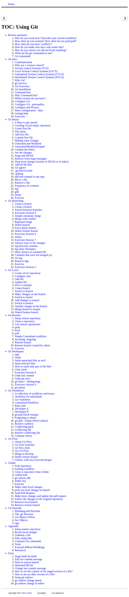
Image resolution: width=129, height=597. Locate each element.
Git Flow (13, 438)
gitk (17, 191)
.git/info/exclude (23, 170)
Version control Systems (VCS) (32, 68)
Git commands (23, 56)
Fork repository (23, 465)
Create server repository (28, 273)
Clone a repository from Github (32, 471)
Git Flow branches (25, 444)
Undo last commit (24, 375)
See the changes (23, 152)
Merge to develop (24, 453)
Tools (18, 544)
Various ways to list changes (30, 243)
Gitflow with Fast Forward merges (33, 459)
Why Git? (20, 80)
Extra (11, 553)
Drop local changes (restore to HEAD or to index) (42, 161)
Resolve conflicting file (27, 432)
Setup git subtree (24, 577)
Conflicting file (23, 429)
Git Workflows (16, 390)
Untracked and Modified (28, 143)
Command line (23, 92)
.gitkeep (19, 173)
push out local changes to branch (32, 490)
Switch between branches (28, 209)
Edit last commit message (28, 559)
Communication (23, 62)
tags (17, 354)
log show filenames (25, 249)
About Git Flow (23, 441)
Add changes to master (27, 300)
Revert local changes (26, 532)
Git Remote (14, 315)
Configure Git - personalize (29, 104)
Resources (20, 550)
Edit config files (23, 538)
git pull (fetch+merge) (26, 414)
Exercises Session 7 (25, 239)
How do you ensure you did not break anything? (41, 50)
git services (21, 83)
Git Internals (15, 508)
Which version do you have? (30, 98)
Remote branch (23, 342)
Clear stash (21, 369)
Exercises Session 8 (25, 372)
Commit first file (24, 137)
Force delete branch (25, 227)
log (16, 188)
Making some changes (27, 140)
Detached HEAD (24, 565)
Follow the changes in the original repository (39, 499)
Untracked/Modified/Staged (30, 146)
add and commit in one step (29, 176)
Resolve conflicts (24, 423)
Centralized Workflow (27, 402)
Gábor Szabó (26, 593)
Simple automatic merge (28, 215)
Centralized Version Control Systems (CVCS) (39, 74)
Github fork (21, 474)
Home (11, 4)
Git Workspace (16, 351)
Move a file (21, 179)
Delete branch (22, 224)
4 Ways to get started (26, 122)
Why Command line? (26, 95)
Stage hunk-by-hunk (26, 556)
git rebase (20, 387)
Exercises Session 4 (25, 212)
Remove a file (22, 182)
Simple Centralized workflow (31, 336)
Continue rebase (23, 435)
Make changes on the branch (30, 294)
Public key (20, 481)
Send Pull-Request (25, 493)
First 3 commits (23, 285)
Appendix (13, 526)
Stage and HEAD (24, 155)
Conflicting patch (24, 426)
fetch (17, 330)
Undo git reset (22, 378)
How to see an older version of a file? (35, 574)
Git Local (13, 270)
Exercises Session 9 (25, 384)
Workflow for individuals (28, 396)
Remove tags (22, 261)
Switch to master (24, 297)
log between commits (26, 246)
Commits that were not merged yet (33, 255)
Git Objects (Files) (25, 517)
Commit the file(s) (25, 149)
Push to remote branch (27, 562)
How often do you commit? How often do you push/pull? (45, 41)
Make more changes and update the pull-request (40, 496)
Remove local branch (26, 502)
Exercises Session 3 (25, 267)
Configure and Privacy (27, 107)
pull (17, 333)
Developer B (21, 411)
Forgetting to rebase (25, 417)
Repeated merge (23, 221)
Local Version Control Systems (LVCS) (36, 71)
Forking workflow (24, 468)
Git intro (12, 59)
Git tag (18, 258)
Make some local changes (28, 487)
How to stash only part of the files (33, 366)
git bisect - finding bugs (27, 381)
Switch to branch (24, 291)
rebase (18, 236)
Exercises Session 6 (25, 233)
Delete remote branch (26, 230)
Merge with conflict (25, 218)
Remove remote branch (27, 505)
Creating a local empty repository (33, 125)
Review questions (17, 35)
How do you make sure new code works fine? (39, 47)
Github (11, 462)
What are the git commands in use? (34, 53)
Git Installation (23, 89)
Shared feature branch (26, 312)
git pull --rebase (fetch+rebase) (31, 420)
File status (20, 131)
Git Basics (13, 119)
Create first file (23, 128)
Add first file (22, 134)
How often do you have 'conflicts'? (33, 44)
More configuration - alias (29, 110)
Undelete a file (23, 535)
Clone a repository (25, 321)
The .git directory (24, 514)
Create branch (22, 288)
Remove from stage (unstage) (31, 158)
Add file (19, 279)
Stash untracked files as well (30, 360)
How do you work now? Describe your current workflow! (46, 38)
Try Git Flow (22, 450)
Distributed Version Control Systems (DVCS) (39, 77)
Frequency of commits (27, 185)
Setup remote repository (28, 318)
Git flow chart (22, 447)
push (17, 327)
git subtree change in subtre (29, 583)
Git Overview (22, 86)
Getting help (21, 113)
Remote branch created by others (32, 345)
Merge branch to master (27, 309)
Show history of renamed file (30, 252)
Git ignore (20, 167)
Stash (18, 357)
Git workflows (22, 399)
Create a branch (23, 203)
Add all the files (23, 164)
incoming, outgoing (25, 339)
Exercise (19, 197)
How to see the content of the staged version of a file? (44, 571)
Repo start (20, 405)
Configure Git (22, 101)
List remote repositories (27, 324)
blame (18, 194)
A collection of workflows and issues (35, 393)
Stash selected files (25, 363)
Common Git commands (28, 541)
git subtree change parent (28, 580)
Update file (21, 282)
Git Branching (15, 200)
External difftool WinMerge (30, 547)
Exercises (20, 116)
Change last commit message (30, 568)
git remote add (22, 477)
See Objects (21, 520)
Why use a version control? (29, 65)
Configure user (23, 276)
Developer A (21, 408)
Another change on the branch (31, 306)
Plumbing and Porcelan (27, 511)
